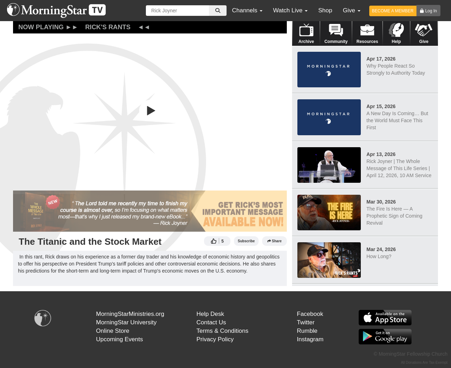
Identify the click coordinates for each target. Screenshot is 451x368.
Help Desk (210, 314)
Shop (325, 10)
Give (351, 10)
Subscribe (246, 241)
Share (274, 241)
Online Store (113, 331)
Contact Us (211, 322)
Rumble (307, 331)
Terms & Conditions (222, 331)
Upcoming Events (119, 339)
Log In (431, 10)
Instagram (310, 339)
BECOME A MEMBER (393, 10)
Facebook (310, 314)
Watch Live (290, 10)
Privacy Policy (215, 339)
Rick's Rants (108, 27)
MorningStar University (126, 322)
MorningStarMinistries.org (130, 314)
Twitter (306, 322)
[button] (150, 110)
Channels (247, 10)
